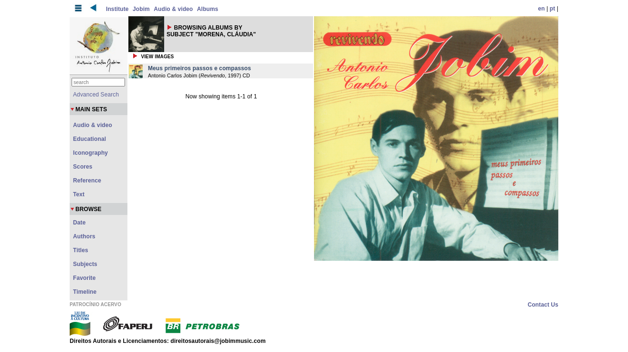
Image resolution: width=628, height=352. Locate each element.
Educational (89, 139)
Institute (117, 9)
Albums (208, 9)
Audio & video (173, 9)
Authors (84, 236)
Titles (80, 250)
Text (78, 194)
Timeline (84, 291)
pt (552, 8)
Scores (83, 166)
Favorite (84, 278)
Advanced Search (96, 94)
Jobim (141, 9)
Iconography (90, 152)
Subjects (85, 264)
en (541, 8)
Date (79, 222)
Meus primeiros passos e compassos (199, 68)
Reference (87, 180)
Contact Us (543, 304)
